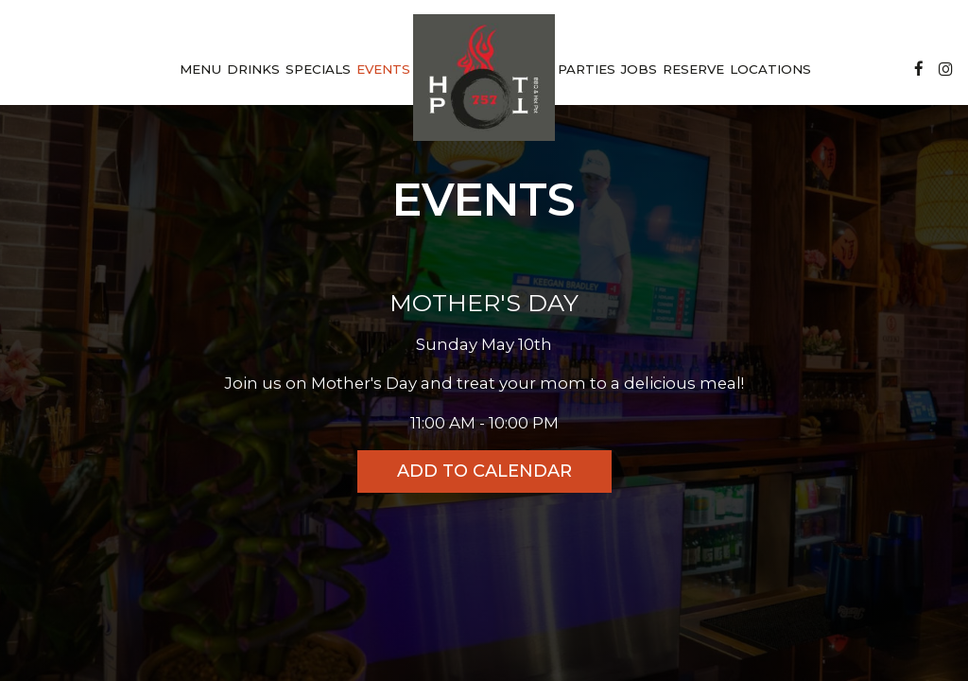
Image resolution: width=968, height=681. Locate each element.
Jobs (639, 69)
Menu (200, 69)
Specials (318, 69)
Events (383, 69)
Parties (586, 69)
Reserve (693, 69)
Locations (770, 69)
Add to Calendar (484, 471)
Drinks (253, 69)
